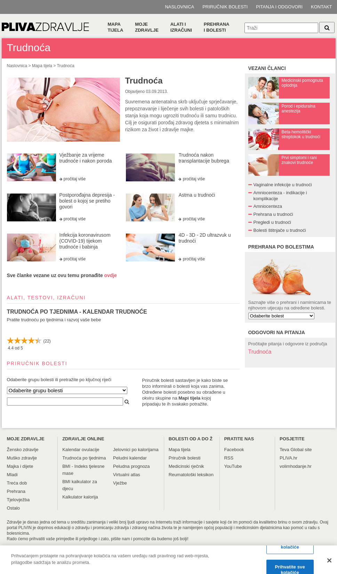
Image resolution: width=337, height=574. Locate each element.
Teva (284, 449)
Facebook (234, 449)
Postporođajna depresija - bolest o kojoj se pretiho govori (87, 201)
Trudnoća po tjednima (84, 458)
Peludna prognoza (131, 466)
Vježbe (120, 483)
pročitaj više (75, 178)
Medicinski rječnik (186, 466)
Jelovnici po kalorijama (136, 449)
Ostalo (13, 508)
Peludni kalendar (130, 458)
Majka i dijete (20, 466)
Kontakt (321, 6)
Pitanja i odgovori (279, 6)
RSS (228, 458)
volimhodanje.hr (296, 466)
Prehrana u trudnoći (273, 214)
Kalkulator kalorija (80, 497)
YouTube (233, 466)
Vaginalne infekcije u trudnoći (283, 184)
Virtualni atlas (126, 474)
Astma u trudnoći (196, 195)
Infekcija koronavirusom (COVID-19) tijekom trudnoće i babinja (85, 241)
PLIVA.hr (288, 458)
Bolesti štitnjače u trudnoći (280, 230)
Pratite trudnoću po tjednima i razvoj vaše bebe (54, 319)
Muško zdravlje (22, 458)
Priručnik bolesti (225, 6)
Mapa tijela (115, 27)
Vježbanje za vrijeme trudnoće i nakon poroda (85, 158)
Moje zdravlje (147, 27)
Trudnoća (65, 65)
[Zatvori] (329, 563)
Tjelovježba (18, 499)
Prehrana (16, 491)
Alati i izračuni (181, 27)
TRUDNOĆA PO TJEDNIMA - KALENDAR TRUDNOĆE (77, 312)
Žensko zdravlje (23, 449)
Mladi (12, 474)
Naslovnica (179, 6)
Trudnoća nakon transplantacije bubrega (203, 158)
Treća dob (17, 483)
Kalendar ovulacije (80, 449)
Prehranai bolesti (217, 27)
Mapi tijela (189, 398)
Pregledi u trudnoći (272, 222)
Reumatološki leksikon (191, 474)
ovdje (110, 275)
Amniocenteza (268, 206)
